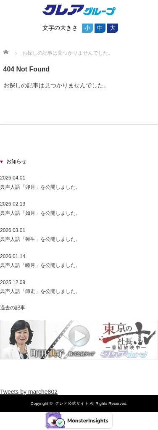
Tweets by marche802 (29, 391)
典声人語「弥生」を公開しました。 (40, 239)
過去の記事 (12, 308)
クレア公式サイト (72, 403)
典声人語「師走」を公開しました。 (40, 291)
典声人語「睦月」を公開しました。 (40, 265)
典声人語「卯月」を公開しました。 (40, 187)
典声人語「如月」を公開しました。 (40, 213)
